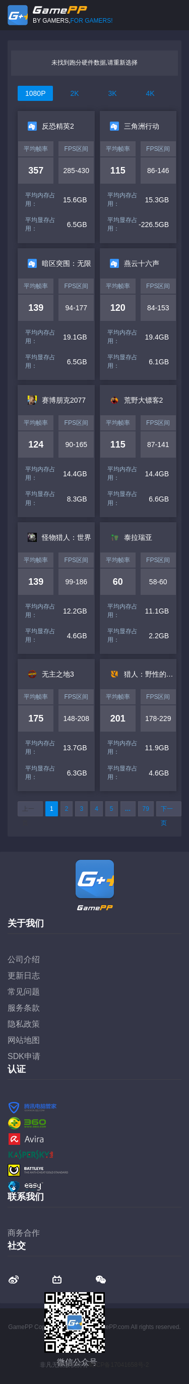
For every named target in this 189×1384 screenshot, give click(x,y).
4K (150, 93)
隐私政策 (24, 1024)
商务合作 (24, 1233)
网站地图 (24, 1040)
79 (146, 808)
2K (74, 93)
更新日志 (24, 975)
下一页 (167, 810)
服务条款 (24, 1008)
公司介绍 (24, 959)
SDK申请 (24, 1056)
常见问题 (24, 991)
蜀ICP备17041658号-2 (118, 1364)
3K (112, 93)
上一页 (28, 810)
